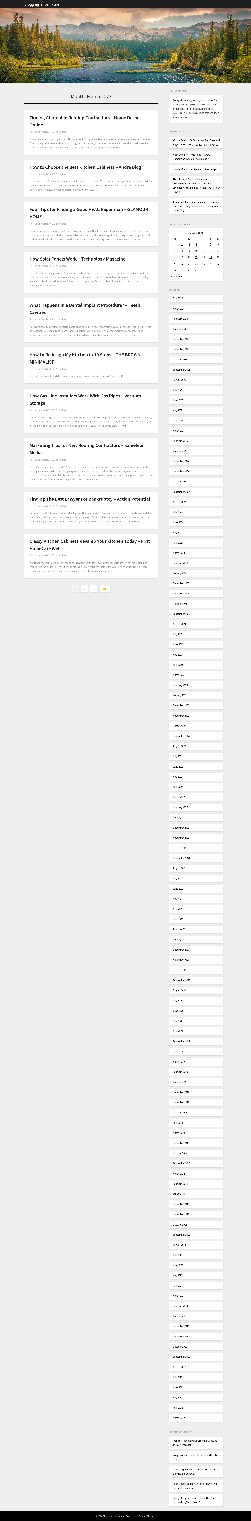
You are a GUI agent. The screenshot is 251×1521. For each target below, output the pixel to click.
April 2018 (178, 1122)
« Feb (174, 276)
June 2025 (178, 400)
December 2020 (181, 949)
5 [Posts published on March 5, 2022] (210, 244)
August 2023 (179, 624)
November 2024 (181, 471)
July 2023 (177, 634)
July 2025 (177, 390)
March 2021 (179, 919)
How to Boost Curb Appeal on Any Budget (195, 169)
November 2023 (181, 593)
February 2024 (180, 563)
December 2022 (181, 705)
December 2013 (181, 1204)
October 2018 (180, 1112)
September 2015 (181, 1163)
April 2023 (178, 664)
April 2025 (178, 420)
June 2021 (178, 888)
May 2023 (177, 654)
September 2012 (181, 1356)
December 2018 (181, 1092)
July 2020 (177, 1000)
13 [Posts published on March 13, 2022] (218, 250)
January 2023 (179, 695)
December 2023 (181, 583)
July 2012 (177, 1377)
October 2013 (180, 1224)
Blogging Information (42, 4)
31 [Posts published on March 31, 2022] (196, 270)
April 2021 (178, 909)
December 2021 (181, 827)
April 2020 (178, 1031)
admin (63, 132)
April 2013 (178, 1285)
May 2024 (177, 532)
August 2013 (179, 1244)
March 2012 (179, 1418)
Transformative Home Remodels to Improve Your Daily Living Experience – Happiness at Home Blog (196, 206)
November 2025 (181, 349)
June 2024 (178, 522)
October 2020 (180, 970)
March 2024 (179, 552)
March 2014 (179, 1173)
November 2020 (181, 960)
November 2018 (181, 1102)
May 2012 (177, 1397)
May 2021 (177, 899)
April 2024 (178, 542)
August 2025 (179, 379)
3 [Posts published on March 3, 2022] (196, 244)
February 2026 (180, 318)
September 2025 (181, 369)
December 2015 (181, 1143)
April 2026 (178, 298)
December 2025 (181, 339)
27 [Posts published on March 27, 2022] (218, 264)
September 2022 (181, 736)
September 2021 (181, 858)
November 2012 (181, 1336)
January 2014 (179, 1194)
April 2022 (178, 786)
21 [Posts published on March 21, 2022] (174, 264)
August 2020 (179, 990)
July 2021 (177, 878)
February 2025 (180, 441)
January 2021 (179, 939)
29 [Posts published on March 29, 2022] (182, 270)
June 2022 (178, 766)
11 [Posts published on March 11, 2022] (203, 250)
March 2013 (179, 1295)
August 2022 (179, 746)
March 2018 (179, 1132)
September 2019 (181, 1041)
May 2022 (177, 776)
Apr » (181, 276)
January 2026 (179, 329)
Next (104, 588)
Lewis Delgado (181, 1469)
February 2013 (180, 1306)
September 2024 (181, 491)
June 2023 (178, 644)
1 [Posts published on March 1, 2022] (182, 244)
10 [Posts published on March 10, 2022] (196, 250)
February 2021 (180, 929)
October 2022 (180, 725)
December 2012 (181, 1326)
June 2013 (178, 1265)
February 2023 (180, 685)
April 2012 (178, 1407)
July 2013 (177, 1255)
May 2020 (177, 1021)
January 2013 (179, 1316)
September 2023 (181, 613)
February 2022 (180, 807)
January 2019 (179, 1082)
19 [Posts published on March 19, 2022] (210, 257)
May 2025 (177, 410)
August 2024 (179, 502)
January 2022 (179, 817)
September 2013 (181, 1234)
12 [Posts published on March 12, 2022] (210, 250)
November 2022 (181, 715)
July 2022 (177, 756)
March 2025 (179, 430)
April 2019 (178, 1051)
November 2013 (181, 1214)
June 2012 (178, 1387)
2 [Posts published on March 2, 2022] (189, 244)
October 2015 (180, 1153)
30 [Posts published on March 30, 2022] (189, 270)
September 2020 (181, 980)
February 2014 (180, 1183)
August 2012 (179, 1367)
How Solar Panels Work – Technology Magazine (77, 259)
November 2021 (181, 837)
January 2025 (179, 451)
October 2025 (180, 359)
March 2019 (179, 1061)
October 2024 (180, 481)
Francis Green (180, 1440)
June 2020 (178, 1010)
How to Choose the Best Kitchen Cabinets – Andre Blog (85, 167)
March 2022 (179, 797)
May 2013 (177, 1275)
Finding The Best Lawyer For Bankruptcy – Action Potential (90, 499)
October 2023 (180, 603)
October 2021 (180, 848)
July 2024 (177, 512)
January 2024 (179, 573)
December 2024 (181, 461)
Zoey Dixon (179, 1455)
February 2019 (180, 1071)
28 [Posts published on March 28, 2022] (174, 270)
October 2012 (180, 1346)
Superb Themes (147, 1516)
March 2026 (179, 308)
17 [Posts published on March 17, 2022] (196, 257)
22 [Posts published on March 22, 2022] (182, 264)
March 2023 (179, 675)
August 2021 (179, 868)
